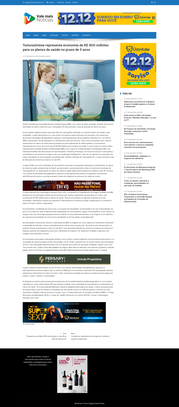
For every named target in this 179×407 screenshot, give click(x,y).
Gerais (35, 35)
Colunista (86, 35)
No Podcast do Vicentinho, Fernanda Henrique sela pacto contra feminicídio (139, 131)
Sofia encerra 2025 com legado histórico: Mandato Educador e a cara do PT (140, 117)
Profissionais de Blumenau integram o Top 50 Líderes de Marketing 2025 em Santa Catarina (139, 169)
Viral (90, 403)
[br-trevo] (64, 186)
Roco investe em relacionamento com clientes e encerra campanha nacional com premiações (138, 144)
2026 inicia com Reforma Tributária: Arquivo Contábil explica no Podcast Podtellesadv (139, 104)
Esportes (75, 35)
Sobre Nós (60, 2)
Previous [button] (60, 18)
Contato (75, 2)
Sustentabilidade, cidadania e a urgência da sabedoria (137, 157)
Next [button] (153, 18)
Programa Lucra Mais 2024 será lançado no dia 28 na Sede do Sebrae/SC (45, 336)
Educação (54, 35)
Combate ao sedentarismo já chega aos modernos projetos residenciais (92, 336)
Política (65, 35)
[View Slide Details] (107, 19)
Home (28, 35)
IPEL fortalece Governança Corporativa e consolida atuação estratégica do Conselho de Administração (138, 198)
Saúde (44, 35)
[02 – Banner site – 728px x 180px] (64, 312)
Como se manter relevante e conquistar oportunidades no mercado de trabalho (136, 183)
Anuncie (68, 2)
